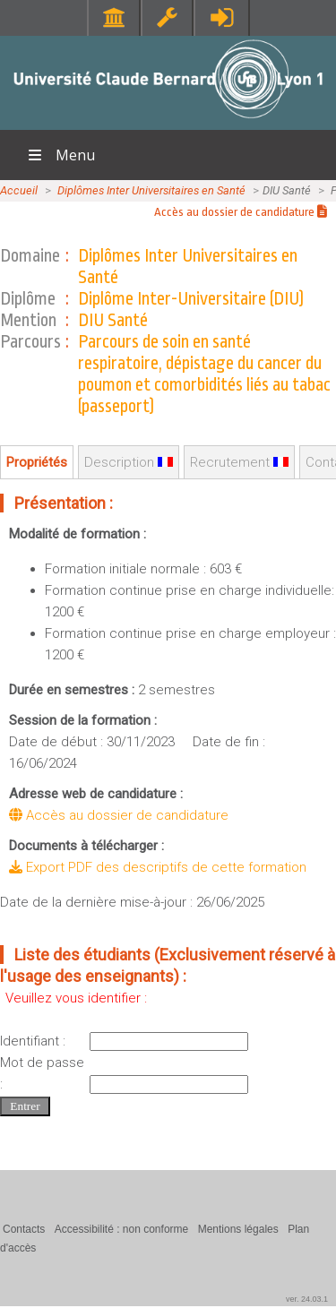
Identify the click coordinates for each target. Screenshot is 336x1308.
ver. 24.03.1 (307, 1299)
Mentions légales (238, 1229)
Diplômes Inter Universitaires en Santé (151, 190)
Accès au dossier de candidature (240, 212)
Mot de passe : (42, 1073)
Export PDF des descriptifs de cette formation (157, 867)
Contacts (24, 1229)
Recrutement (239, 462)
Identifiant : (32, 1041)
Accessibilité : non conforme (121, 1229)
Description (128, 462)
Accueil (19, 190)
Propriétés (36, 462)
